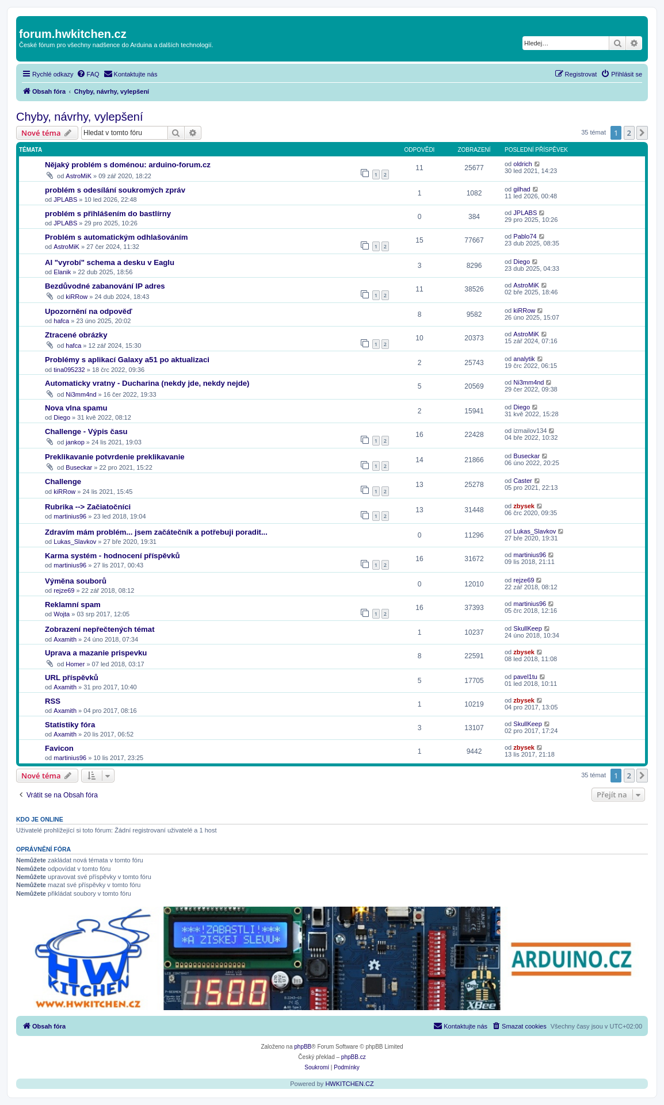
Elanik (62, 271)
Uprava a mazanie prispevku (96, 653)
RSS (52, 701)
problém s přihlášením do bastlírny (108, 213)
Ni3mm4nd (81, 394)
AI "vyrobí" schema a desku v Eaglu (109, 262)
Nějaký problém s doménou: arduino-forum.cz (128, 164)
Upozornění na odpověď (88, 311)
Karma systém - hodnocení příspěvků (112, 555)
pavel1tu (525, 676)
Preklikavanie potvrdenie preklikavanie (115, 456)
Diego (521, 261)
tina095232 (69, 369)
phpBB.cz (353, 1057)
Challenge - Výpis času (86, 431)
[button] (642, 133)
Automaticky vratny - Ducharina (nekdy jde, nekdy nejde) (147, 383)
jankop (75, 442)
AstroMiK (78, 175)
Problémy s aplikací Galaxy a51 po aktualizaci (127, 359)
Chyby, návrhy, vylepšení (79, 116)
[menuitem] (88, 74)
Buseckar (79, 467)
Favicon (59, 748)
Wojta (62, 614)
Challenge (63, 481)
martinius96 (70, 516)
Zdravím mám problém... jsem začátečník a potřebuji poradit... (156, 532)
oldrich (522, 163)
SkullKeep (527, 628)
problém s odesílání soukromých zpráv (115, 190)
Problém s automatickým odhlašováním (116, 237)
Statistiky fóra (70, 724)
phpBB (302, 1046)
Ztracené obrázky (76, 335)
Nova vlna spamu (76, 408)
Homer (75, 664)
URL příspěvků (71, 677)
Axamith (65, 639)
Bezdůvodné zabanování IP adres (105, 286)
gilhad (521, 189)
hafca (61, 320)
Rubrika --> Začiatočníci (88, 506)
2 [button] (629, 133)
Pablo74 (524, 236)
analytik (524, 358)
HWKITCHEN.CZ (349, 1083)
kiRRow (76, 296)
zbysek (524, 505)
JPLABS (65, 199)
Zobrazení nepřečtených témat (100, 629)
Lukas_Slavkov (75, 541)
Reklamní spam (73, 604)
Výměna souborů (75, 581)
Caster (522, 480)
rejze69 (64, 590)
